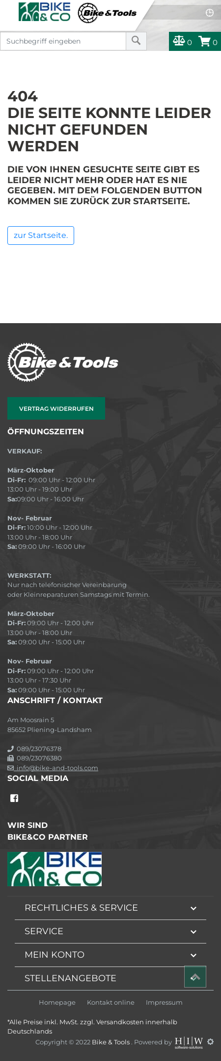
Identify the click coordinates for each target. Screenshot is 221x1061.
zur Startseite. (41, 235)
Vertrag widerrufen (56, 408)
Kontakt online (111, 1002)
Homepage (57, 1002)
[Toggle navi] (8, 8)
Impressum (164, 1002)
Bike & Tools (111, 1041)
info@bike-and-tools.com (52, 768)
